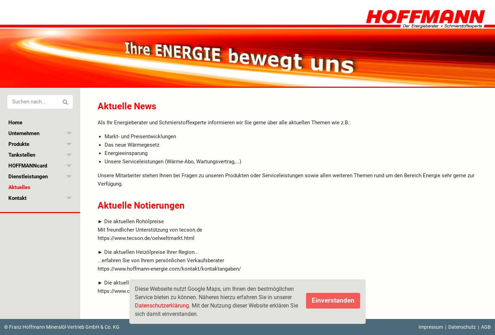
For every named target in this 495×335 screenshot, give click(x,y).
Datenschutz (462, 327)
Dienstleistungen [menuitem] (28, 176)
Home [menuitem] (15, 122)
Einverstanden (333, 300)
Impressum (431, 327)
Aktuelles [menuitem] (19, 187)
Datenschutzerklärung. (162, 305)
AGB (486, 327)
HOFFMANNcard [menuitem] (27, 166)
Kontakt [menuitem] (17, 198)
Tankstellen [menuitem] (21, 155)
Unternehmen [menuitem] (23, 133)
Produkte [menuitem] (18, 144)
